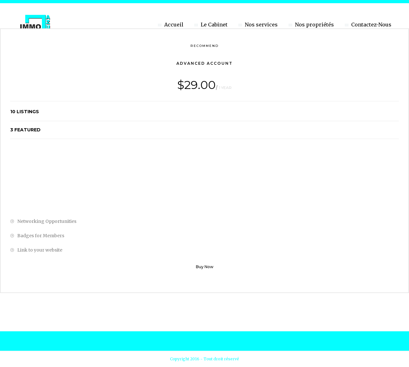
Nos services (261, 24)
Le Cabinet (214, 24)
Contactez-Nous (371, 24)
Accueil (173, 24)
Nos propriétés (314, 24)
